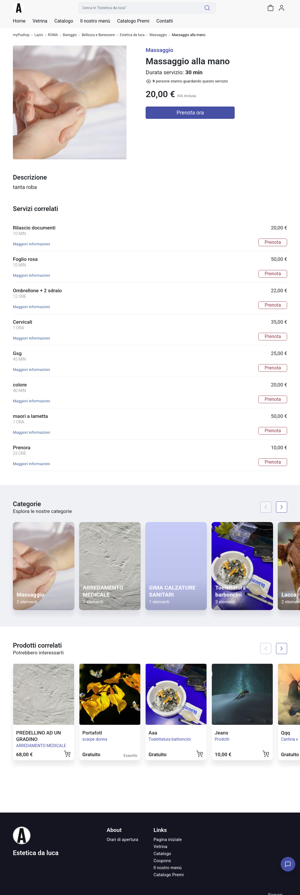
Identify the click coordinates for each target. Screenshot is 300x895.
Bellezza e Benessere (98, 35)
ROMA (53, 35)
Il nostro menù (168, 867)
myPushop (21, 35)
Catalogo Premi (169, 874)
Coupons (162, 860)
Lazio (39, 35)
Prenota (273, 242)
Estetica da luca (132, 35)
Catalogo (63, 21)
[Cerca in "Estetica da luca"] (139, 7)
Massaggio (158, 35)
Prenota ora (190, 112)
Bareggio (70, 35)
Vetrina (160, 846)
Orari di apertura (122, 839)
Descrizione (30, 177)
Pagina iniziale (168, 839)
